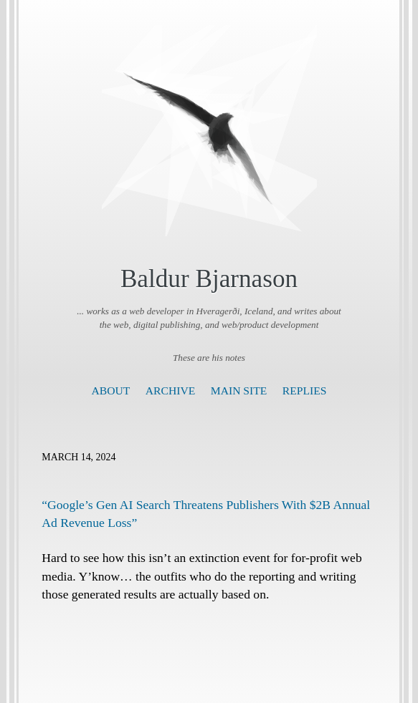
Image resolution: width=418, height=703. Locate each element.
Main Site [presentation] (239, 390)
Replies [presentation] (304, 390)
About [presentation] (111, 390)
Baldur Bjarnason (209, 279)
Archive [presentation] (170, 390)
